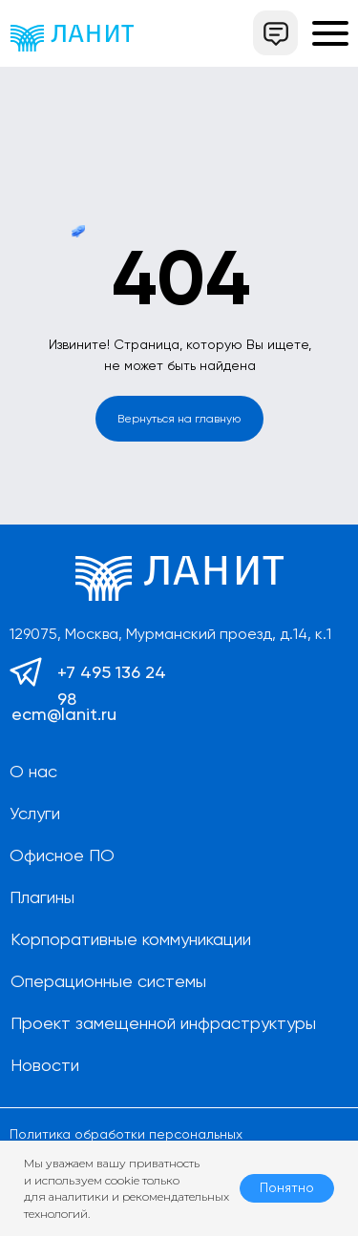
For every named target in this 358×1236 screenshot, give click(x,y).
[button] (275, 32)
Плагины (42, 897)
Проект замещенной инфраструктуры (163, 1023)
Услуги (35, 813)
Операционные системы (108, 981)
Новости (45, 1065)
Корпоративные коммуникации (131, 939)
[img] (72, 38)
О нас (33, 771)
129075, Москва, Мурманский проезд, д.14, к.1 (170, 634)
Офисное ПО (62, 855)
